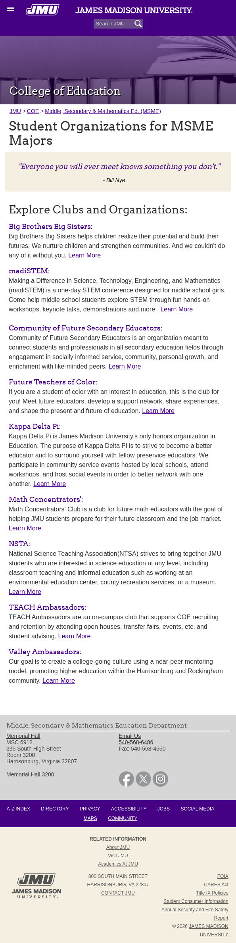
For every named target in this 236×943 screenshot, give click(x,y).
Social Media (197, 809)
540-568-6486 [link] (136, 742)
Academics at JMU (118, 864)
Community (122, 818)
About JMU (118, 847)
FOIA (222, 876)
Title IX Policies (212, 893)
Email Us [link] (130, 736)
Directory (55, 809)
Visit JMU (118, 855)
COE (33, 111)
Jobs (163, 809)
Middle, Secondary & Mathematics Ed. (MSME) (103, 111)
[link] (126, 785)
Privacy (90, 809)
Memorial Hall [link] (23, 736)
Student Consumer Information (195, 901)
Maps (90, 818)
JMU (15, 111)
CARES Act (216, 884)
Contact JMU (118, 893)
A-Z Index (18, 809)
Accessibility (128, 809)
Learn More (84, 255)
